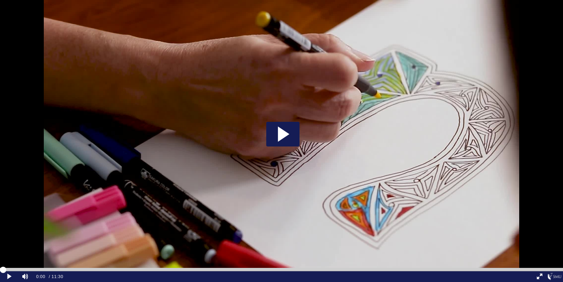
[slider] (281, 269)
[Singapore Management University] (554, 276)
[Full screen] (539, 276)
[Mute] (25, 276)
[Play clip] (9, 276)
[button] (282, 134)
